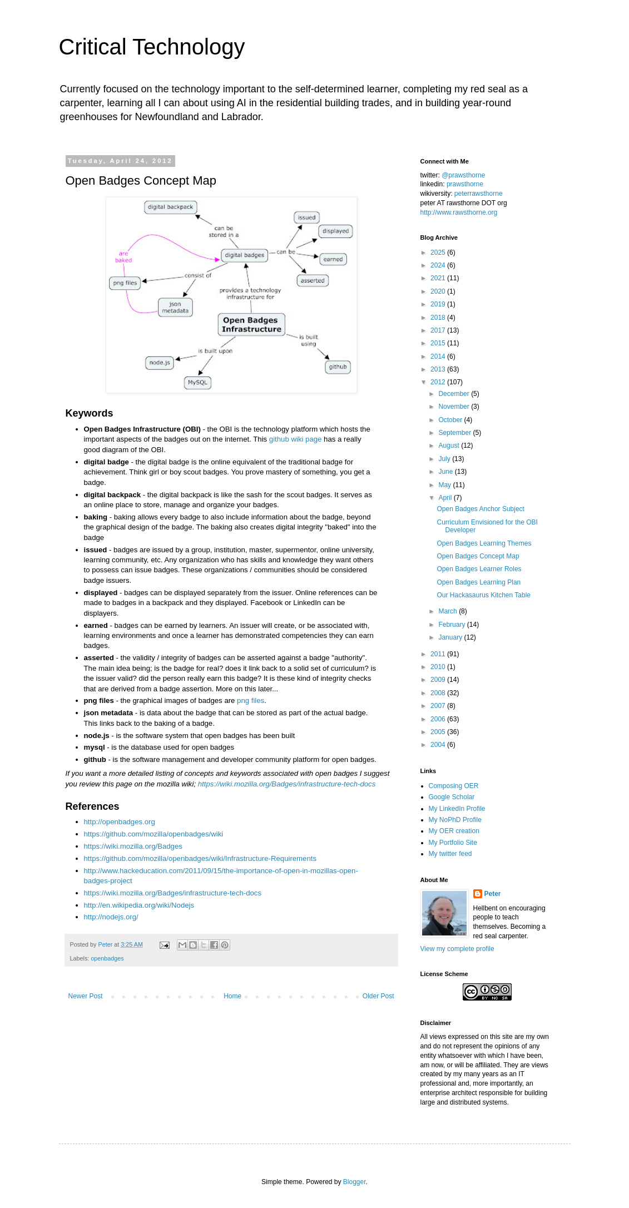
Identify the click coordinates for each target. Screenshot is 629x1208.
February (452, 624)
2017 (438, 330)
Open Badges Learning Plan (479, 582)
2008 (438, 693)
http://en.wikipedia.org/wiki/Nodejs (139, 905)
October (451, 420)
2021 (438, 278)
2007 (438, 706)
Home (232, 996)
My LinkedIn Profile (457, 809)
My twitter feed (450, 854)
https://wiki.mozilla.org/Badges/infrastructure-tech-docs (287, 784)
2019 (438, 304)
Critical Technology (152, 46)
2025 (438, 252)
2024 (438, 265)
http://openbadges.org (119, 822)
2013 (438, 369)
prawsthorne (465, 184)
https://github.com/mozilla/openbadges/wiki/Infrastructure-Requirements (200, 858)
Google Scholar (452, 797)
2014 (438, 356)
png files (250, 700)
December (454, 394)
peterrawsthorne (478, 193)
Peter (492, 894)
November (454, 406)
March (448, 611)
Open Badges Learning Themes (484, 543)
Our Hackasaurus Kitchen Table (484, 595)
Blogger (354, 1182)
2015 (438, 343)
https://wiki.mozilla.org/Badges (133, 846)
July (445, 459)
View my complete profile (457, 949)
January (451, 637)
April (445, 498)
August (449, 445)
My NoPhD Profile (455, 820)
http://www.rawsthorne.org (459, 212)
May (445, 485)
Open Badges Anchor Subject (480, 509)
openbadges (107, 958)
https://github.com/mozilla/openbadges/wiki (154, 834)
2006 (438, 719)
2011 (438, 654)
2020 (438, 291)
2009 (438, 680)
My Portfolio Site (453, 842)
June (446, 472)
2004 (438, 745)
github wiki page (295, 439)
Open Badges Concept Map (478, 556)
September (455, 433)
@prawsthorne (463, 175)
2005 (438, 732)
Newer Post (85, 996)
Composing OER (454, 786)
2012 (438, 382)
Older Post (378, 996)
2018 (438, 317)
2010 (438, 667)
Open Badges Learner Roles (479, 569)
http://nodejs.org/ (111, 917)
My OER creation (454, 831)
